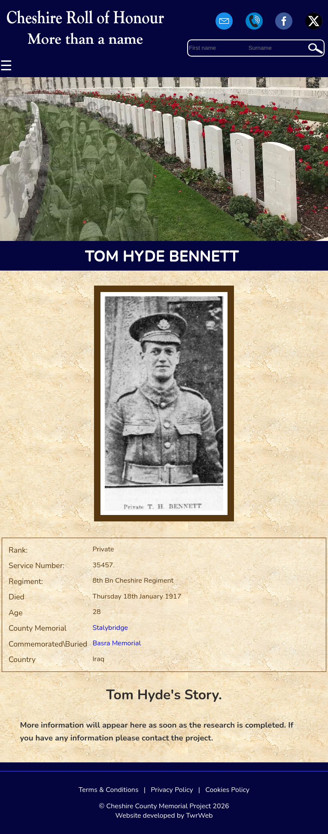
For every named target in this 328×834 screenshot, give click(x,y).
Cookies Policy (227, 790)
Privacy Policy (172, 790)
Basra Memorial (116, 643)
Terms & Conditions (109, 790)
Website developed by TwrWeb (164, 815)
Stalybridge (110, 627)
